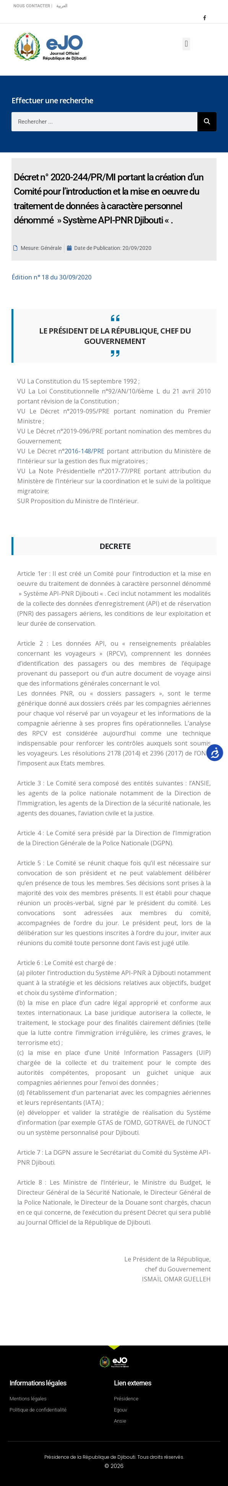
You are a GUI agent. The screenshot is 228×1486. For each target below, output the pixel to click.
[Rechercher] (207, 121)
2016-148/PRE (86, 451)
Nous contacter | (32, 5)
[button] (186, 44)
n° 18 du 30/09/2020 (51, 277)
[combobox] (104, 121)
